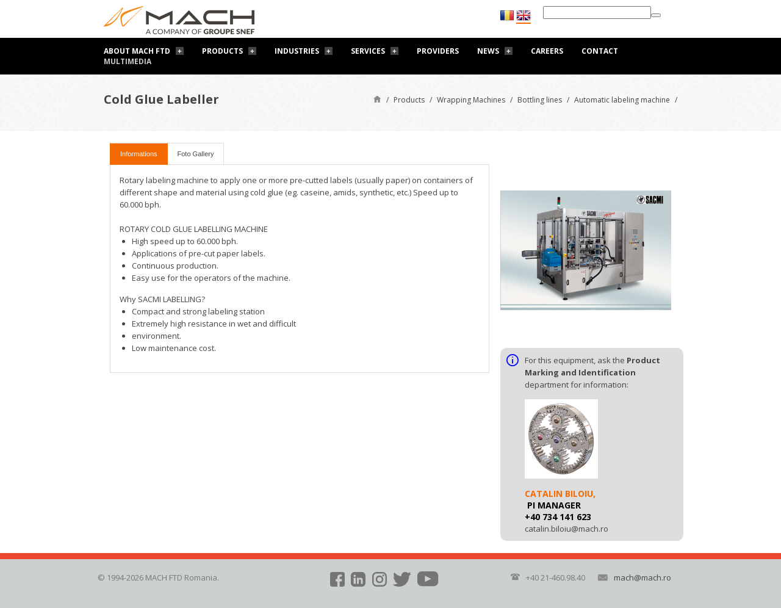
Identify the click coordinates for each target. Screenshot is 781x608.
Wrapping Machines (471, 100)
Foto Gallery (196, 153)
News (488, 51)
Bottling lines (539, 100)
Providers (438, 51)
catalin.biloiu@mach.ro (566, 528)
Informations (138, 153)
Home (377, 99)
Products (222, 51)
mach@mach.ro (642, 577)
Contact (599, 51)
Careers (547, 51)
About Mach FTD (137, 51)
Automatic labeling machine (622, 100)
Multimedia (127, 61)
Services (368, 51)
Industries (297, 51)
